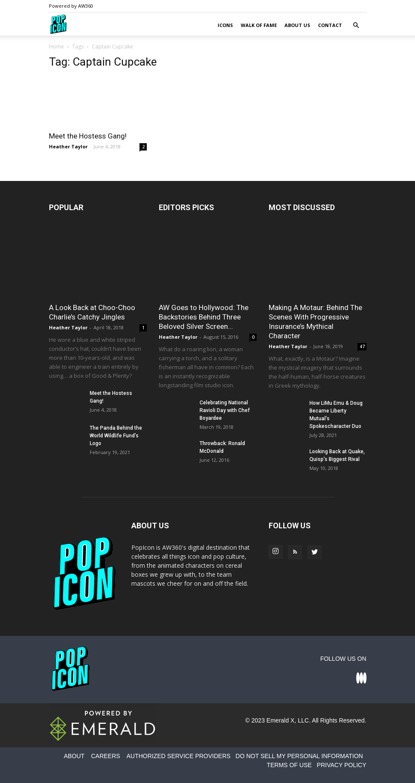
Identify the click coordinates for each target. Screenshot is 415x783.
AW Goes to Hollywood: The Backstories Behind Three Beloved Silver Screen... (203, 317)
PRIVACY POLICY (341, 765)
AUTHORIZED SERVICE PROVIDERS (178, 756)
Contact (330, 25)
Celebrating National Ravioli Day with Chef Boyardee (225, 410)
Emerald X (280, 720)
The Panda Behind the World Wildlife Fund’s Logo (116, 435)
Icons (225, 25)
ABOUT (74, 756)
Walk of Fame (259, 25)
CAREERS (105, 756)
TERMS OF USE (289, 765)
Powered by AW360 (71, 6)
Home (56, 46)
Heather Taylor (68, 146)
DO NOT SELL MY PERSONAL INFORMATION (299, 756)
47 (362, 346)
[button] (356, 25)
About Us (297, 25)
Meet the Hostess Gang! (88, 136)
